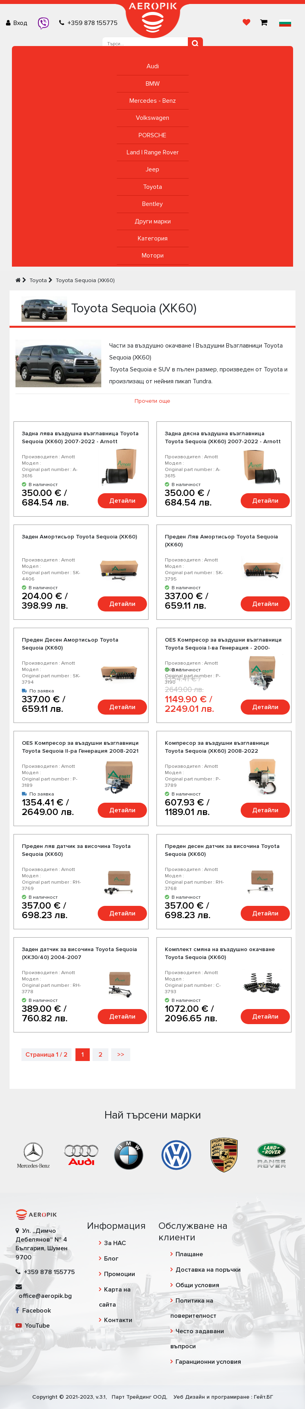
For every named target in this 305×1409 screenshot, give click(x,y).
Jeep (152, 169)
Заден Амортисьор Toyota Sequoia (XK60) (79, 536)
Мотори (153, 256)
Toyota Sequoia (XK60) (85, 280)
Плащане (189, 1254)
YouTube (32, 1326)
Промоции (119, 1274)
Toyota (152, 187)
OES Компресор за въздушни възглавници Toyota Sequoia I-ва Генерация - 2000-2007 (223, 647)
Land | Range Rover (153, 152)
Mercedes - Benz (152, 101)
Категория (153, 238)
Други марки (153, 221)
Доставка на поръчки (208, 1270)
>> (120, 1055)
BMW (153, 84)
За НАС (115, 1243)
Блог (111, 1259)
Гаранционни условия (208, 1362)
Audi (153, 66)
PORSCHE (152, 135)
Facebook (33, 1311)
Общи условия (197, 1285)
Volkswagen (152, 118)
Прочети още (152, 401)
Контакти (118, 1320)
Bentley (152, 204)
